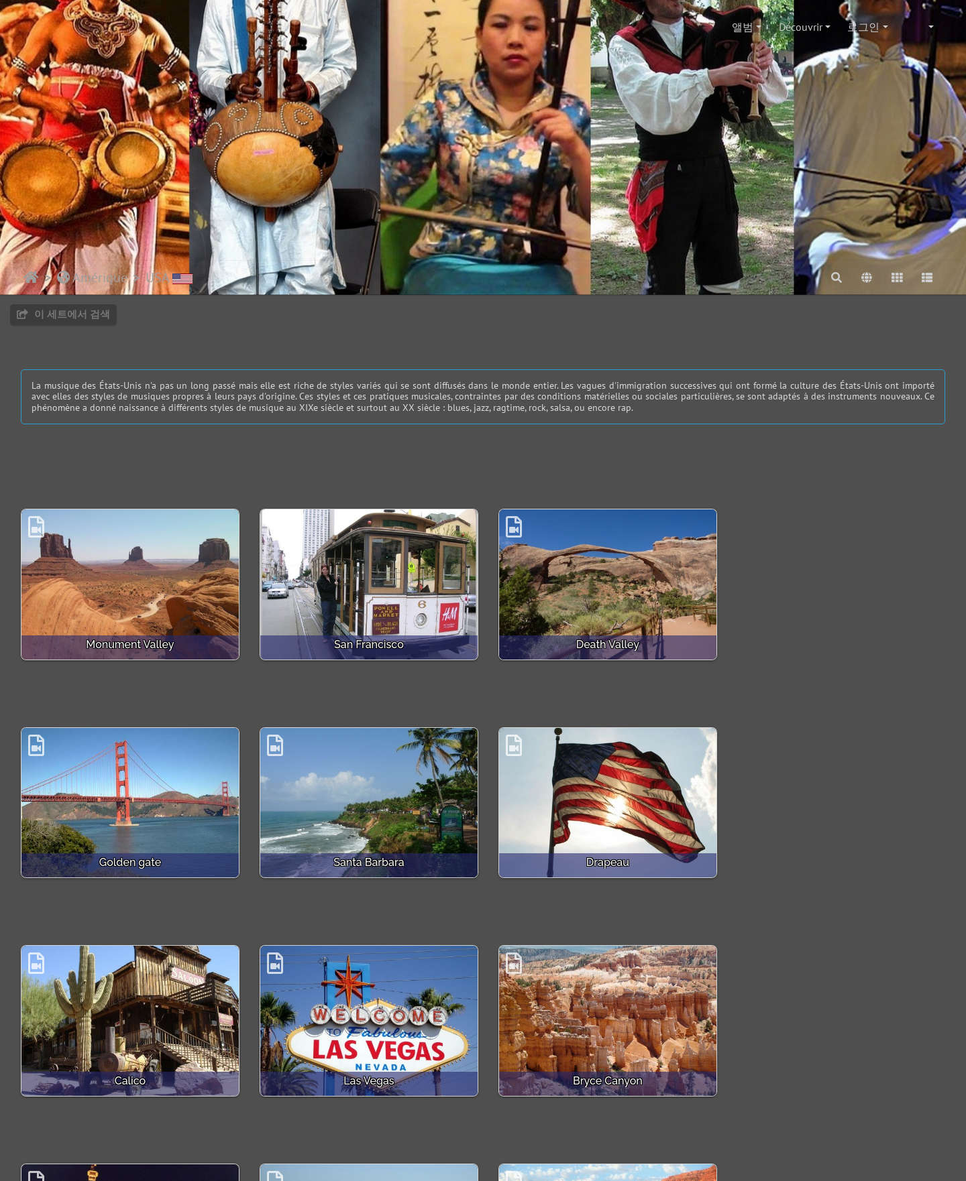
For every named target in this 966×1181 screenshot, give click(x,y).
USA (169, 277)
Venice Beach (601, 1075)
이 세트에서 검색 (63, 314)
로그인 (863, 27)
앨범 (742, 27)
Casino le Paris (365, 1075)
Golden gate (837, 642)
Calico (601, 859)
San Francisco (365, 642)
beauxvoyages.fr (541, 1158)
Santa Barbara (128, 859)
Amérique (92, 277)
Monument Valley (128, 642)
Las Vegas (837, 859)
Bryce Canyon (129, 1075)
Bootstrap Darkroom (583, 1126)
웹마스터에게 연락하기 (390, 1126)
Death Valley (601, 642)
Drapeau (364, 859)
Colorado (837, 1075)
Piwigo (311, 1126)
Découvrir (800, 27)
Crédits (468, 1126)
